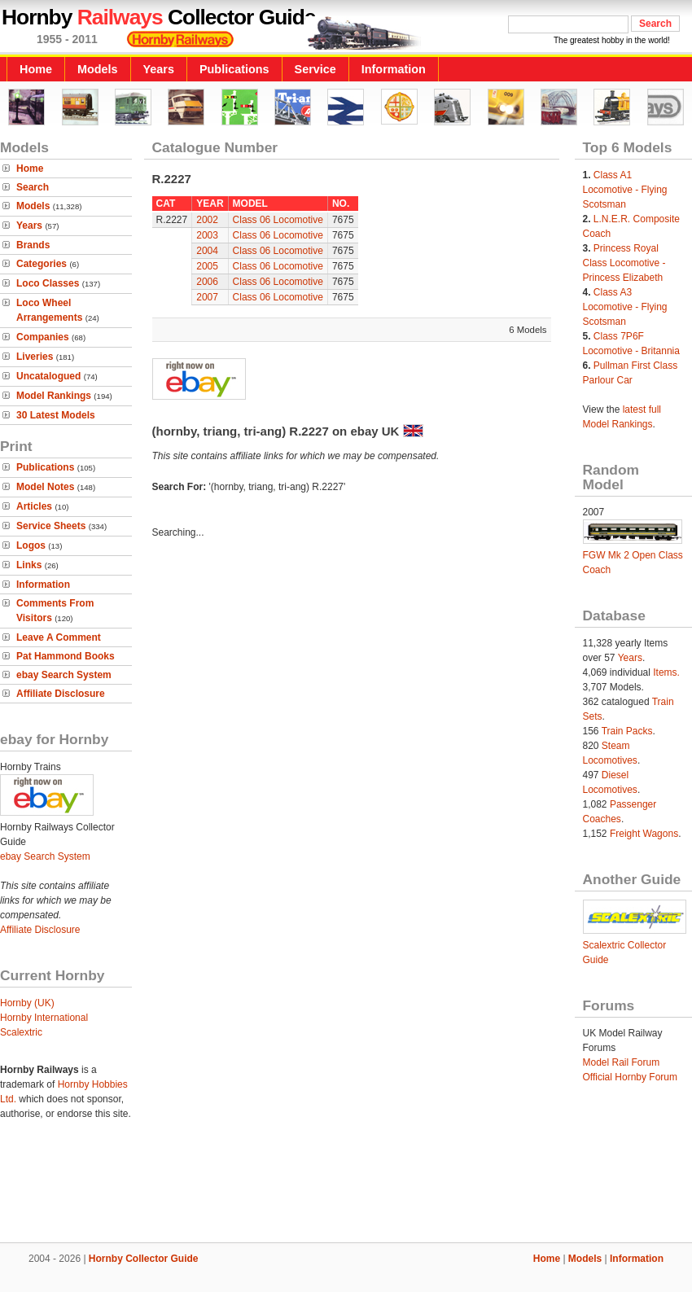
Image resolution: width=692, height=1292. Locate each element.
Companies (42, 337)
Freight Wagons (644, 833)
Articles (34, 506)
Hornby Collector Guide (144, 1258)
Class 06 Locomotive (278, 220)
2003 (207, 235)
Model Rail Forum (621, 1062)
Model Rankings (53, 395)
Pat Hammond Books (65, 656)
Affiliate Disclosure (60, 693)
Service (315, 69)
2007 (207, 297)
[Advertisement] (346, 1187)
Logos (31, 545)
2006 (207, 281)
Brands (33, 245)
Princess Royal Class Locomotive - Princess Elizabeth (624, 263)
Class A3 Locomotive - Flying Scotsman (625, 307)
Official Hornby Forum (630, 1077)
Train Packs (627, 731)
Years (158, 69)
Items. (666, 672)
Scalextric (21, 1032)
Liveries (34, 356)
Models (97, 69)
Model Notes (45, 487)
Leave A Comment (58, 637)
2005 (207, 266)
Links (29, 565)
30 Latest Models (55, 415)
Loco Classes (47, 283)
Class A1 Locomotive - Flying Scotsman (625, 189)
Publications (234, 69)
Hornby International (44, 1017)
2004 (207, 250)
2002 (207, 220)
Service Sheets (50, 526)
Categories (41, 263)
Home (36, 69)
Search (32, 187)
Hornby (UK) (27, 1003)
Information (393, 69)
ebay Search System (64, 675)
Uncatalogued (48, 376)
